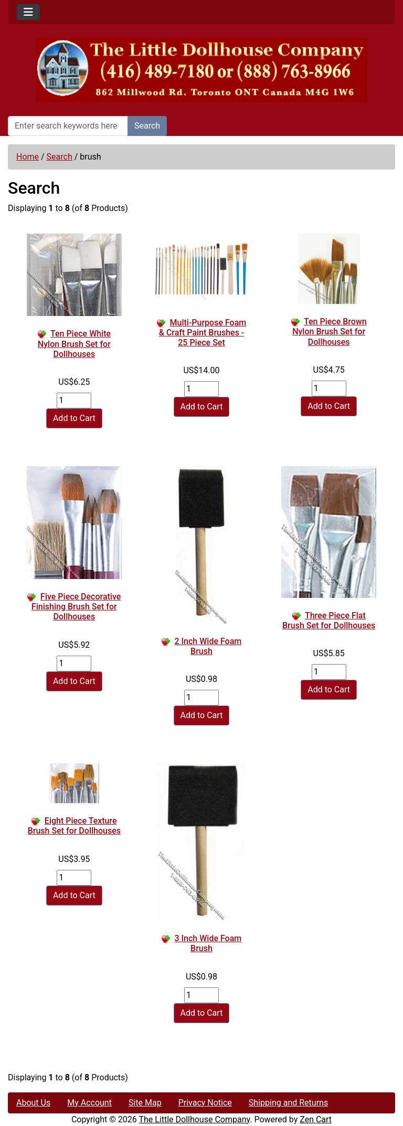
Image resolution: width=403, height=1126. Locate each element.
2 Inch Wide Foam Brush (208, 646)
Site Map (145, 1103)
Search (147, 126)
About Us (33, 1103)
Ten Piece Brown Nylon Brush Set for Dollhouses (329, 331)
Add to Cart (74, 418)
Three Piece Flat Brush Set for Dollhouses (328, 620)
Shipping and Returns (288, 1103)
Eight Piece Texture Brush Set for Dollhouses (74, 826)
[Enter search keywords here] (68, 126)
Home (27, 157)
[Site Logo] (201, 70)
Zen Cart (316, 1119)
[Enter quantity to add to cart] (74, 400)
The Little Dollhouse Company (194, 1119)
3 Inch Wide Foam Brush (208, 943)
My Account (89, 1103)
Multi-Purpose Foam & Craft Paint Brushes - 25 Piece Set (203, 333)
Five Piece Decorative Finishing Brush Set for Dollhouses (76, 607)
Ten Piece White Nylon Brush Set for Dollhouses (74, 344)
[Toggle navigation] (28, 12)
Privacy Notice (205, 1103)
